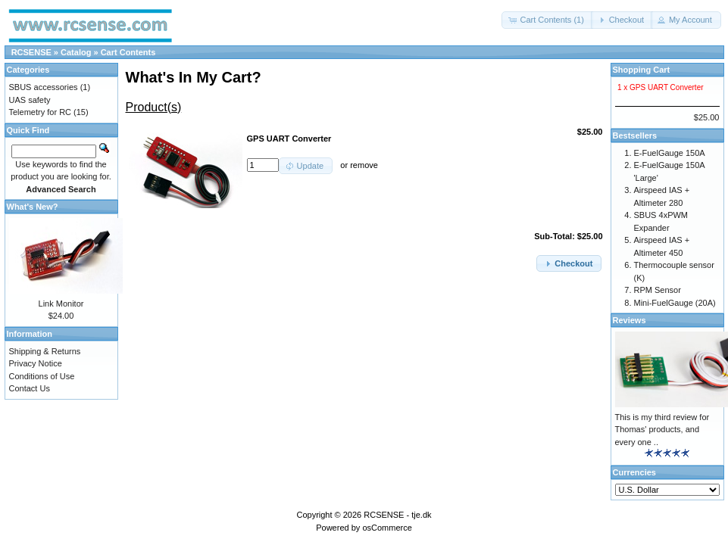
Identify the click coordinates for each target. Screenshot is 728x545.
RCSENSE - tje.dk (397, 514)
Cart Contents (128, 52)
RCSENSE (31, 52)
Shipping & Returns (45, 351)
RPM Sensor (657, 289)
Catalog (76, 52)
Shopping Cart (641, 69)
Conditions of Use (42, 376)
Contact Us (29, 388)
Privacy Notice (35, 363)
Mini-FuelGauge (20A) (675, 302)
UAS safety (30, 99)
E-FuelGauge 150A (669, 152)
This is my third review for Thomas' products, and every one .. (662, 430)
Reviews (629, 320)
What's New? (32, 206)
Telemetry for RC (40, 112)
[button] (546, 20)
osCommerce (386, 527)
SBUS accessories (43, 87)
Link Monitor (61, 303)
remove (364, 165)
